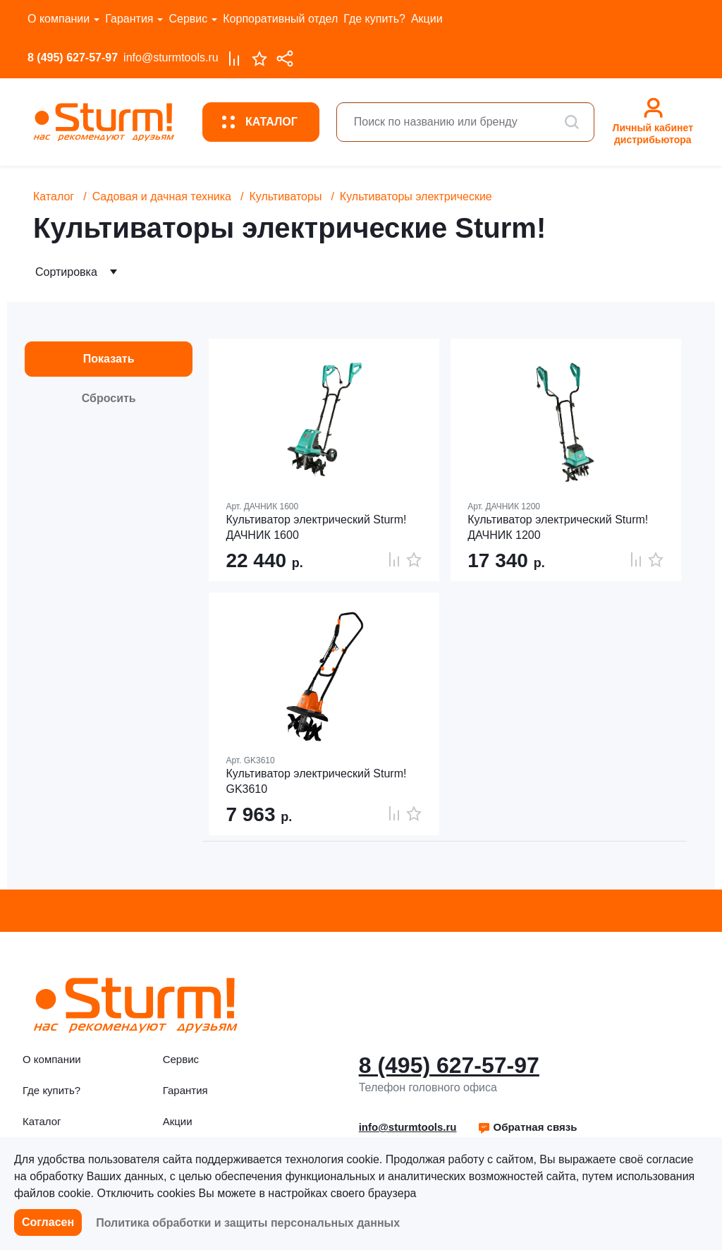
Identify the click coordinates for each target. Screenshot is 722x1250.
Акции (427, 19)
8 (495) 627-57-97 (72, 57)
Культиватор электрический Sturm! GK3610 (316, 781)
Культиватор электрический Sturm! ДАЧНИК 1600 (316, 527)
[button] (527, 1127)
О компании (58, 19)
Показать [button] (109, 359)
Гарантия (129, 19)
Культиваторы (285, 196)
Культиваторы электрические (416, 196)
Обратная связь (527, 1127)
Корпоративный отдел (280, 19)
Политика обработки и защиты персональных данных (248, 1223)
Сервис (188, 19)
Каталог (53, 196)
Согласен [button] (48, 1222)
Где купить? (374, 19)
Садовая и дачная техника (161, 196)
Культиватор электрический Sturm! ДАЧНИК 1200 (557, 527)
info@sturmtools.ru (171, 57)
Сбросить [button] (109, 398)
